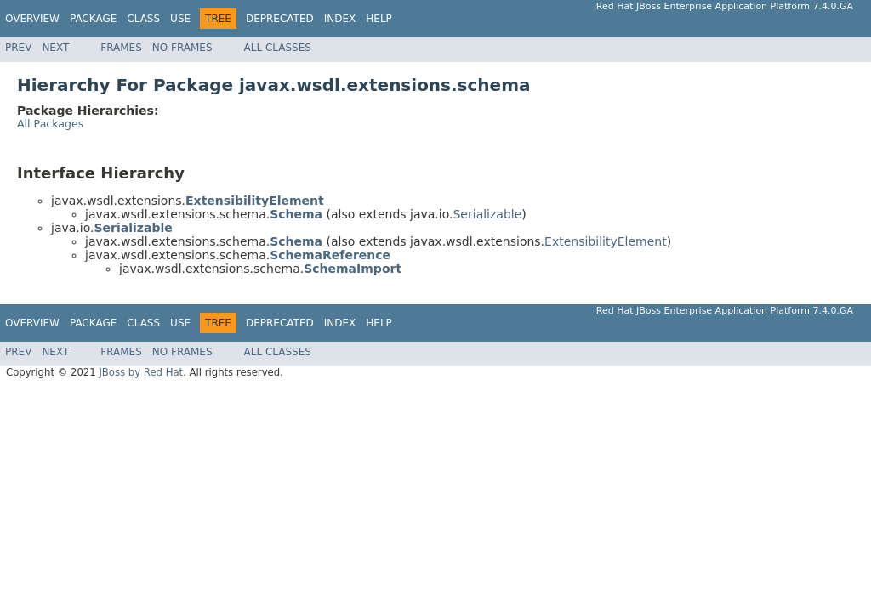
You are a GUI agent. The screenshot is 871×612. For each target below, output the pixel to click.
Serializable (487, 214)
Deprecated (280, 19)
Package (93, 19)
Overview (32, 19)
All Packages (50, 123)
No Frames (182, 48)
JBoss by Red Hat (141, 372)
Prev (18, 48)
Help (379, 19)
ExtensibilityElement (605, 241)
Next (55, 48)
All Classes (277, 48)
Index (340, 19)
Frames (121, 48)
